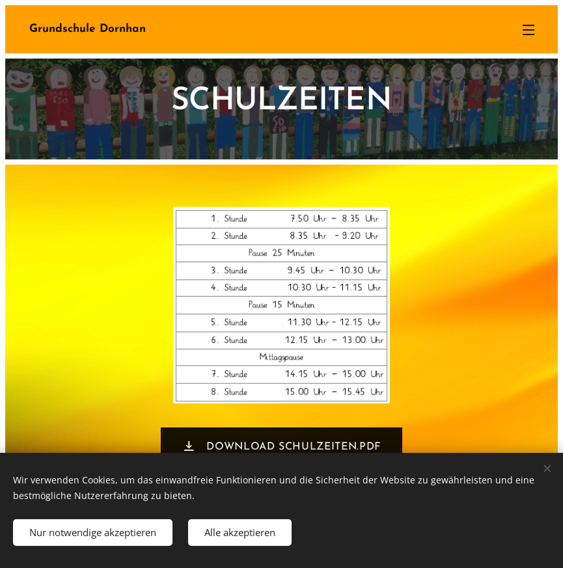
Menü (528, 30)
